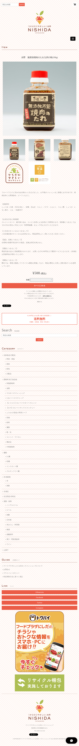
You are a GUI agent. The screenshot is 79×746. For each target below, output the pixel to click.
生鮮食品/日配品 (9, 355)
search (22, 4)
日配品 (9, 374)
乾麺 (8, 461)
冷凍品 (6, 491)
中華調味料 (11, 447)
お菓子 (6, 550)
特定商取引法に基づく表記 (13, 577)
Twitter (39, 603)
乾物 (8, 417)
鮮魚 (8, 369)
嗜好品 (9, 442)
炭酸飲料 (10, 534)
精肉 (8, 364)
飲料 (8, 422)
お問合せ (6, 569)
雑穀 (8, 486)
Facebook (39, 597)
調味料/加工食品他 (10, 379)
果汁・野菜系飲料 (13, 539)
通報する (39, 301)
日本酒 (9, 520)
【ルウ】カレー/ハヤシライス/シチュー (21, 408)
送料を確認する (47, 296)
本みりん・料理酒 (13, 525)
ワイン (9, 544)
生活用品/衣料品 (9, 496)
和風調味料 (11, 383)
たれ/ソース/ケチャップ (15, 398)
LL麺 (8, 456)
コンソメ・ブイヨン (14, 437)
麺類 (8, 427)
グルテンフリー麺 (13, 471)
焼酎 (8, 515)
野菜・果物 (11, 359)
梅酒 (8, 529)
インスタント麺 (12, 466)
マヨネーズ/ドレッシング (16, 393)
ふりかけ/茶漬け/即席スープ (17, 413)
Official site (39, 592)
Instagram (39, 608)
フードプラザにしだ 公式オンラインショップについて (23, 566)
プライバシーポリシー (11, 573)
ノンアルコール (12, 505)
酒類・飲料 (8, 501)
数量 (27, 280)
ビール (9, 510)
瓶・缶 (9, 432)
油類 (8, 388)
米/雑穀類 (7, 477)
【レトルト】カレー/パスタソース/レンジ (21, 403)
